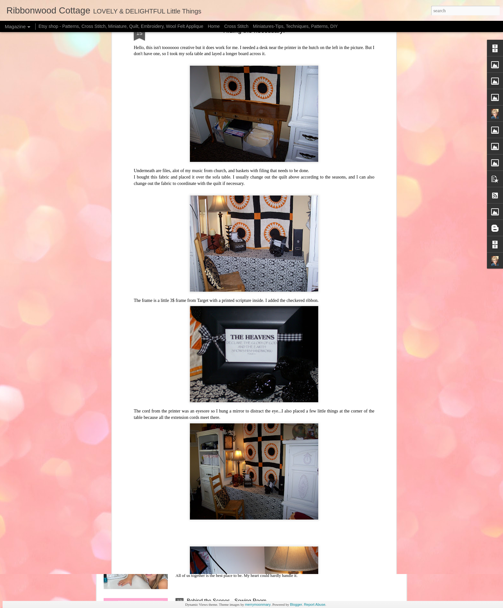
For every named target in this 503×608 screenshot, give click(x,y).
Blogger (296, 604)
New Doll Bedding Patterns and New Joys (234, 527)
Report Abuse (314, 604)
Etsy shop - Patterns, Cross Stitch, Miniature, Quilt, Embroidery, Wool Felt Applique (120, 26)
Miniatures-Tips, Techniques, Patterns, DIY (295, 26)
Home (214, 26)
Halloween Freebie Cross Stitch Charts (231, 308)
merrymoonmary (257, 604)
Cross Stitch (236, 26)
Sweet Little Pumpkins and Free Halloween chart (242, 235)
